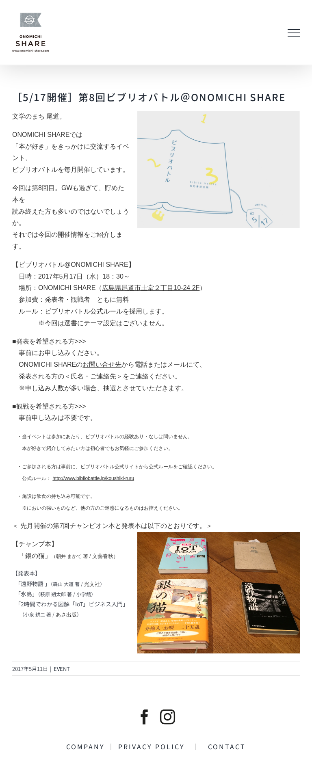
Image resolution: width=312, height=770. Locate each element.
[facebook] (144, 717)
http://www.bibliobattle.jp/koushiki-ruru (93, 478)
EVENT (62, 669)
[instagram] (167, 717)
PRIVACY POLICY (155, 746)
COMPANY (87, 746)
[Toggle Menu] (293, 33)
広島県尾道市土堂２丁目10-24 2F (150, 287)
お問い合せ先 (101, 364)
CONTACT (223, 746)
